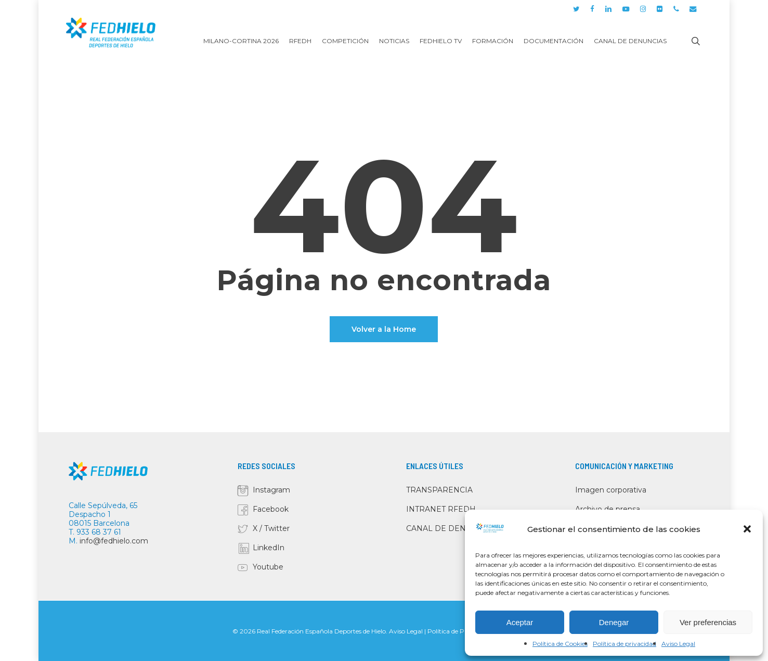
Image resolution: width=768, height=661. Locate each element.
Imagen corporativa (610, 490)
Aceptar (519, 622)
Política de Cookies (560, 643)
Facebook (271, 509)
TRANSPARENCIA (439, 490)
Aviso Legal (678, 643)
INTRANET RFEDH (441, 509)
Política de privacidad (624, 643)
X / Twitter (271, 528)
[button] (747, 529)
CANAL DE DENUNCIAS (451, 528)
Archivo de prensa (607, 509)
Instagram (271, 490)
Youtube (268, 567)
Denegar (614, 622)
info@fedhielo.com (114, 541)
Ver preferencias (708, 622)
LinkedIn (268, 547)
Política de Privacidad (459, 631)
